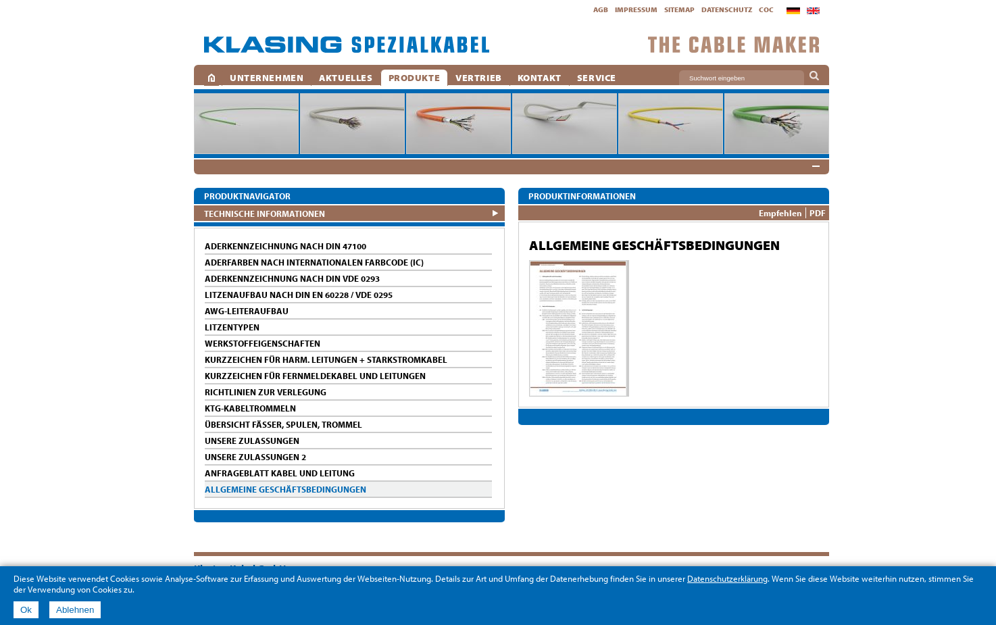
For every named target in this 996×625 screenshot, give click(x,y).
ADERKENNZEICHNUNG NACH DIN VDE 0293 (292, 278)
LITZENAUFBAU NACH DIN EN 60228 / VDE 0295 (299, 294)
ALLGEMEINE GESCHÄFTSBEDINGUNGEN (285, 489)
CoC (766, 9)
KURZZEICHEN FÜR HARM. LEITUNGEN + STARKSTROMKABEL (326, 359)
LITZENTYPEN (232, 327)
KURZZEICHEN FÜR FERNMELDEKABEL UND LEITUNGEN (315, 375)
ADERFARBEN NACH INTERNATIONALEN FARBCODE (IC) (314, 262)
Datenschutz (726, 9)
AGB (600, 9)
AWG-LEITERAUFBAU (247, 310)
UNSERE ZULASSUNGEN (252, 440)
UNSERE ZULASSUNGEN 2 (255, 456)
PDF (818, 212)
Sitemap (679, 9)
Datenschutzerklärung (727, 578)
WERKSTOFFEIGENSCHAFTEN (262, 343)
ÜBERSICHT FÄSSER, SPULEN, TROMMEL (283, 424)
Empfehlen (780, 212)
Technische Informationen (264, 213)
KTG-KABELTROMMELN (250, 408)
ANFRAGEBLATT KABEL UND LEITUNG (280, 473)
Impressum (636, 9)
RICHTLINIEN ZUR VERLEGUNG (265, 391)
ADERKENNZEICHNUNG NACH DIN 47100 (285, 246)
